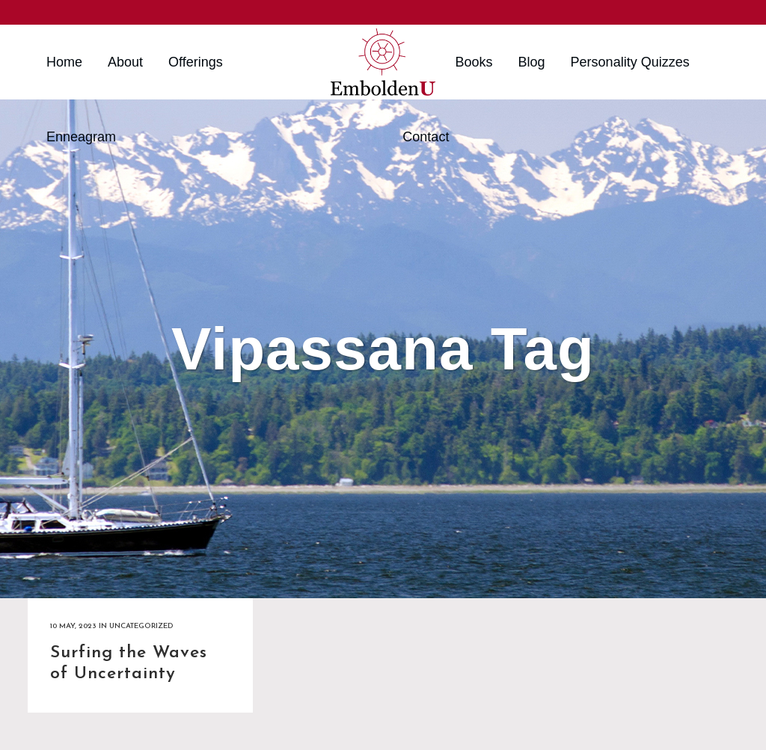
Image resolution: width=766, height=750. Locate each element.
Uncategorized (141, 626)
